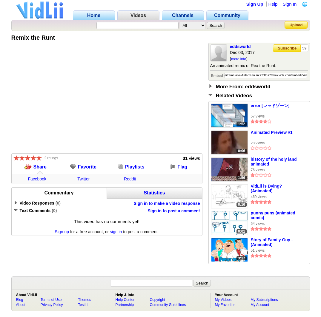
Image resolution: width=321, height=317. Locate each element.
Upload (295, 25)
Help (273, 4)
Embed (217, 76)
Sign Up (254, 4)
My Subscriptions (264, 300)
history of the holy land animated (274, 161)
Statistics (154, 192)
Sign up (62, 231)
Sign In (290, 4)
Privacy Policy (52, 305)
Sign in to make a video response (167, 203)
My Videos (223, 300)
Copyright (157, 300)
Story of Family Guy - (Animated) (272, 242)
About (20, 305)
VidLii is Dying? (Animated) (266, 188)
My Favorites (225, 305)
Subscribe (287, 48)
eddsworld (240, 46)
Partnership (125, 305)
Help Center (125, 300)
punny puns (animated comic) (273, 215)
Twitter (83, 179)
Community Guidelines (168, 305)
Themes (84, 300)
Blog (19, 300)
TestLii (83, 305)
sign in (116, 231)
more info (238, 59)
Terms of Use (51, 300)
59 (304, 48)
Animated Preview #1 (272, 132)
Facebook (37, 179)
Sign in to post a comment (174, 210)
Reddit (130, 179)
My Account (260, 305)
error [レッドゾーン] (270, 105)
